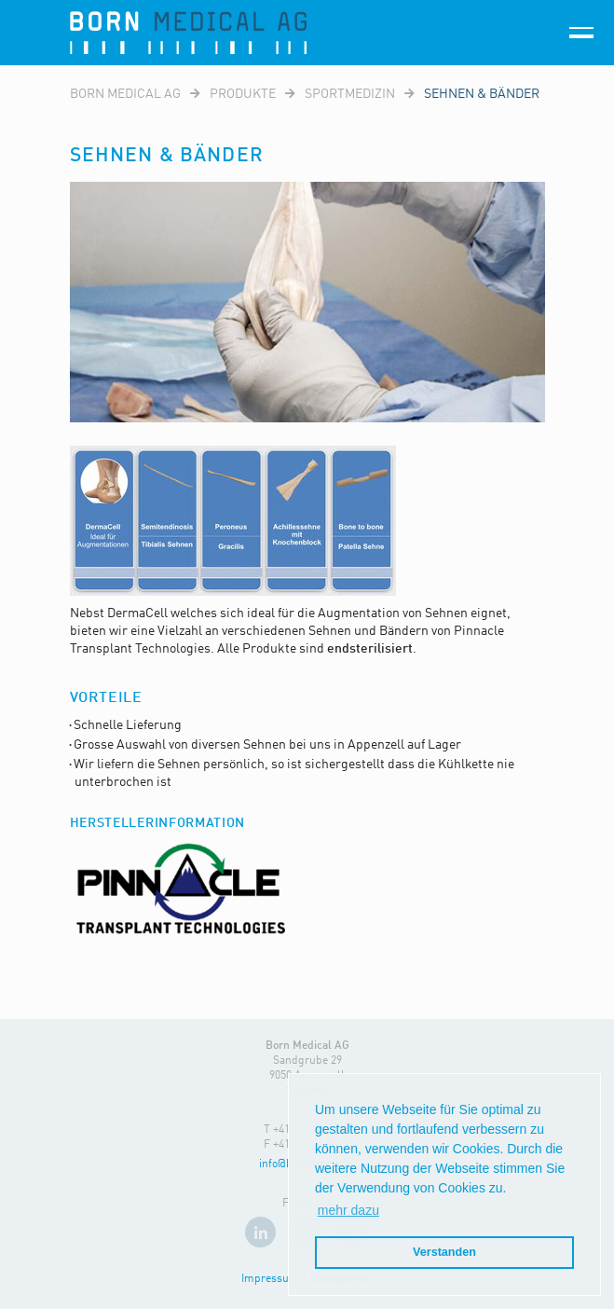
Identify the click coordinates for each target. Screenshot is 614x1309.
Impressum (270, 1279)
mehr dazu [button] (348, 1210)
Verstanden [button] (444, 1252)
